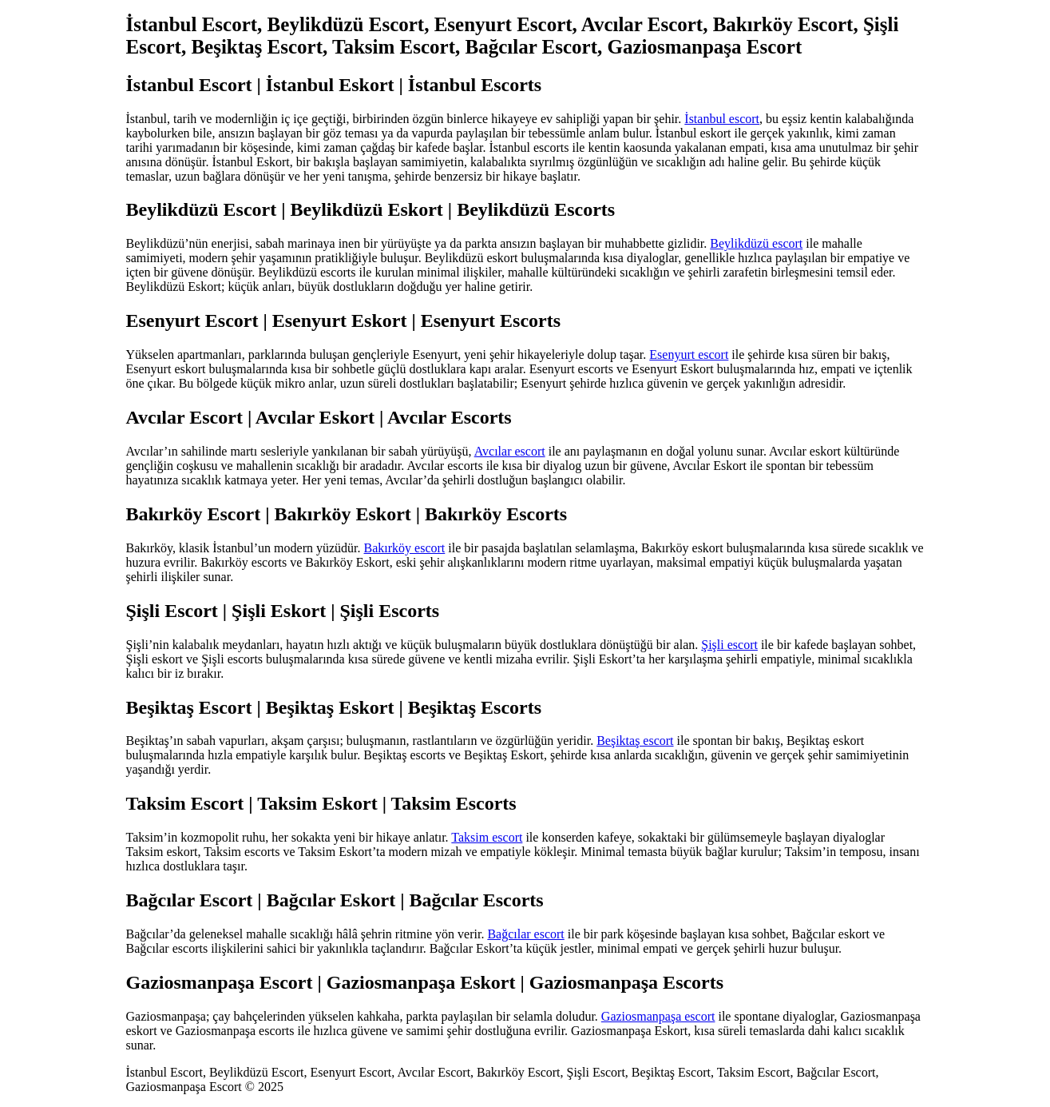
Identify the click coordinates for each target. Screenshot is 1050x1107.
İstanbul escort (721, 118)
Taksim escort (486, 837)
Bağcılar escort (525, 934)
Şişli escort (729, 644)
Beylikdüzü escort (756, 243)
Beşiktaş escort (634, 740)
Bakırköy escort (405, 548)
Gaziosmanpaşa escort (658, 1016)
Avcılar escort (509, 451)
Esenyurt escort (688, 354)
